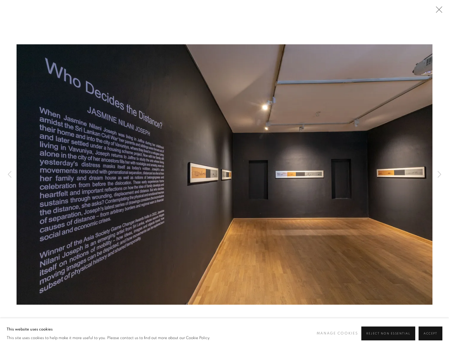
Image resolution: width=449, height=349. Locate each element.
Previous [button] (9, 174)
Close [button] (437, 12)
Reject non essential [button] (388, 333)
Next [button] (439, 174)
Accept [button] (430, 333)
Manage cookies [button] (337, 333)
